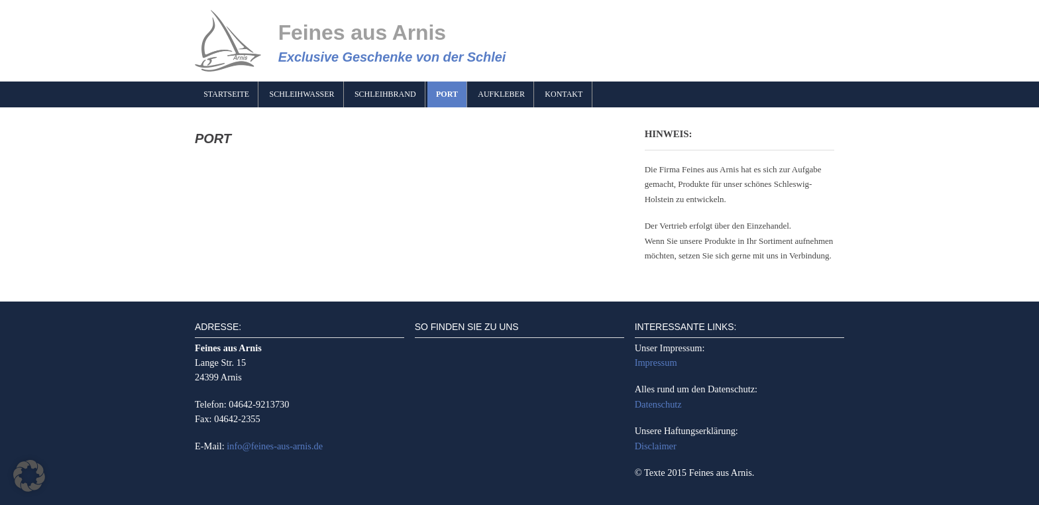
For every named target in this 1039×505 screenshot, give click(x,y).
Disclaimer (656, 446)
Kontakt (563, 94)
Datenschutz (658, 404)
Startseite (226, 94)
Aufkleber (501, 94)
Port (447, 94)
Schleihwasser (302, 94)
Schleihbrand (385, 94)
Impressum (656, 362)
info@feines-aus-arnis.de (275, 446)
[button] (29, 476)
